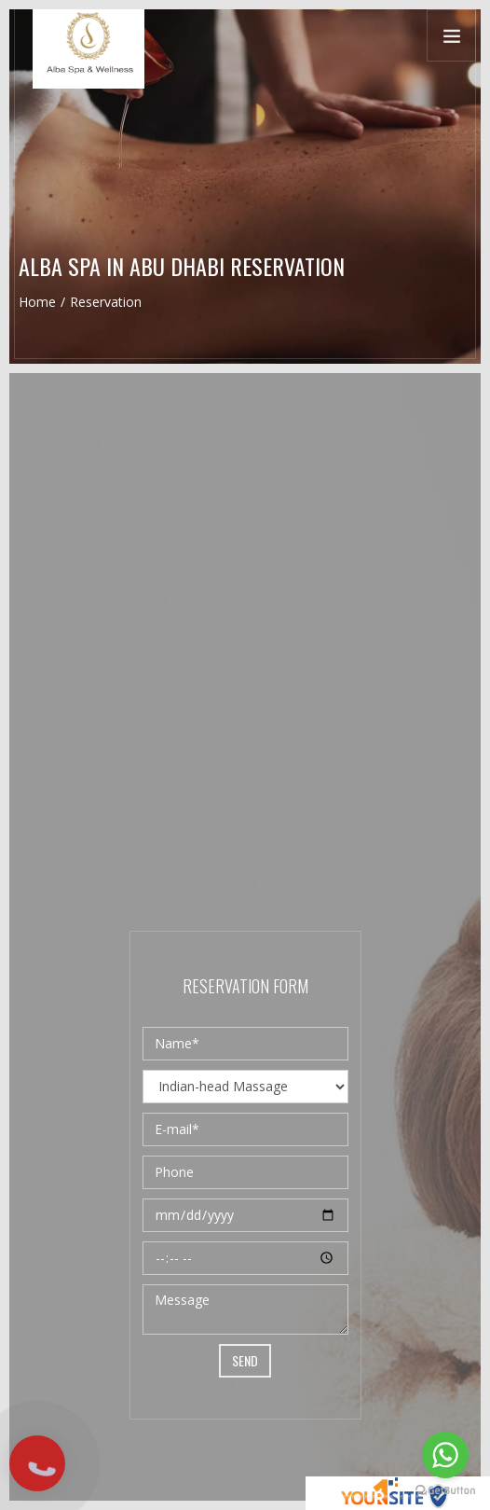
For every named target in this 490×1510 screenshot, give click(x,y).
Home (37, 302)
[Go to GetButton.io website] (445, 1491)
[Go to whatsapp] (445, 1455)
